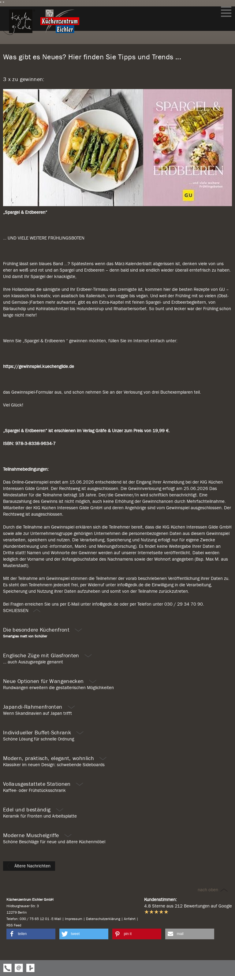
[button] (30, 934)
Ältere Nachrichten (28, 865)
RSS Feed (13, 925)
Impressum (73, 919)
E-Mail (56, 919)
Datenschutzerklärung (103, 919)
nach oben (213, 889)
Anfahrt (130, 919)
